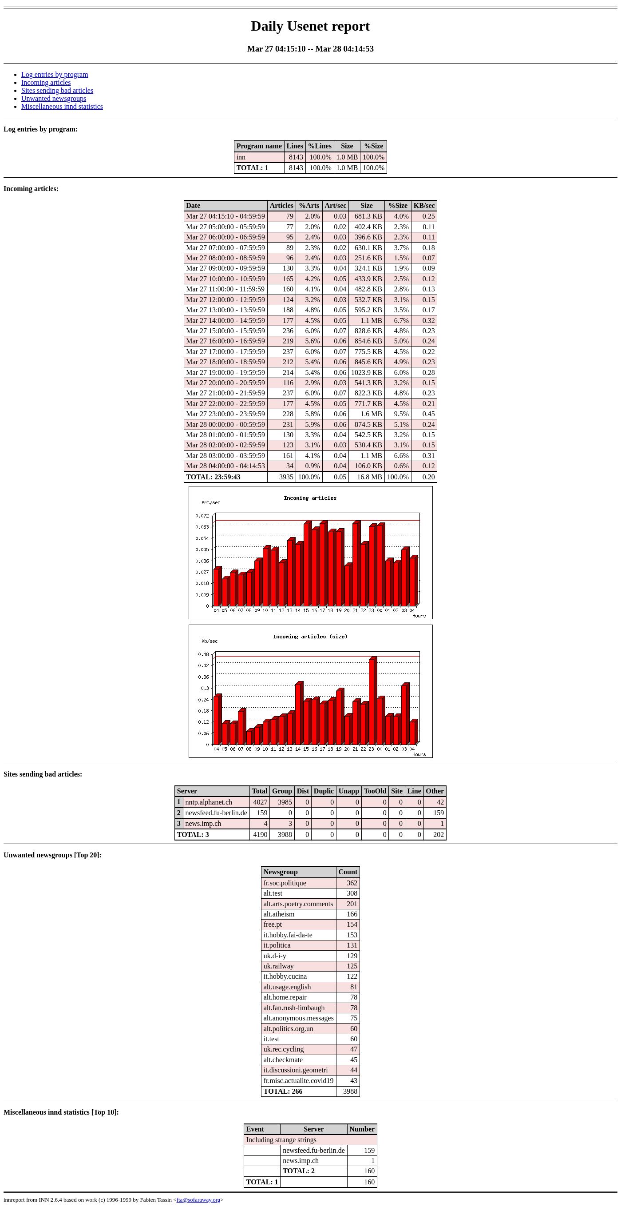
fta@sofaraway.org (199, 1199)
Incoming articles (46, 82)
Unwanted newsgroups (53, 98)
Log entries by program (54, 74)
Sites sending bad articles (57, 90)
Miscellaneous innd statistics (62, 106)
